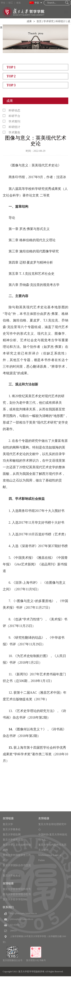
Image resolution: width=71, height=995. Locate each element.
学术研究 (48, 21)
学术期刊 (11, 121)
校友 (18, 2)
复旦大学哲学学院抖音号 (17, 889)
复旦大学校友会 (12, 875)
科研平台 (11, 115)
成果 (29, 21)
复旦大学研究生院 (13, 839)
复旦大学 (8, 824)
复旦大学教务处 (12, 829)
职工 (11, 2)
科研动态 (11, 110)
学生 (3, 2)
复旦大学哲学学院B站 (15, 899)
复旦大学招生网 (12, 834)
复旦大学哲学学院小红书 (17, 894)
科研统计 (60, 21)
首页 (39, 21)
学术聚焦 (11, 132)
